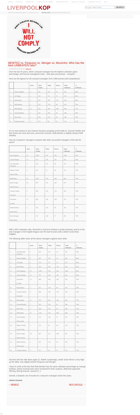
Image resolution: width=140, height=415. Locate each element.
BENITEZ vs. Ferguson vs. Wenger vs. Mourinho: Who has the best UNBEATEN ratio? (46, 64)
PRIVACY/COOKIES (78, 2)
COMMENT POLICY (94, 2)
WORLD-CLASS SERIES (45, 2)
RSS (105, 2)
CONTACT (19, 2)
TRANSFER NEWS (62, 2)
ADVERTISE (30, 2)
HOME (10, 2)
